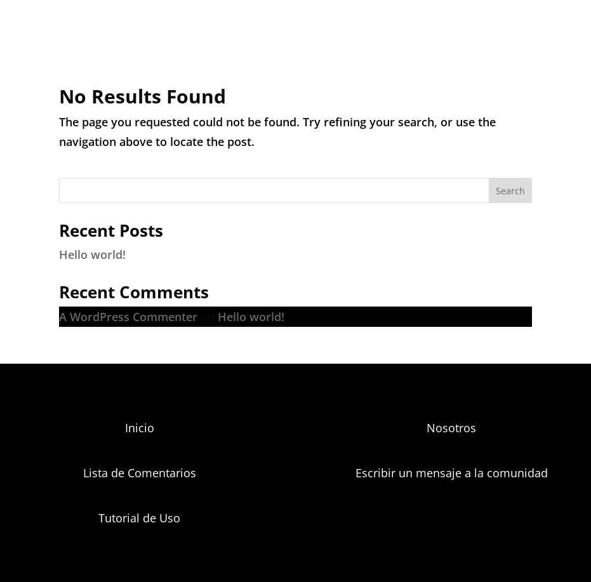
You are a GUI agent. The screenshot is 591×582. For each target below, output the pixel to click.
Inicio (139, 427)
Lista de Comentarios (139, 472)
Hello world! (92, 254)
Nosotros (451, 427)
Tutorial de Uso (139, 518)
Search (510, 191)
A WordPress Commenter (128, 316)
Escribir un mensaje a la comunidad (451, 472)
